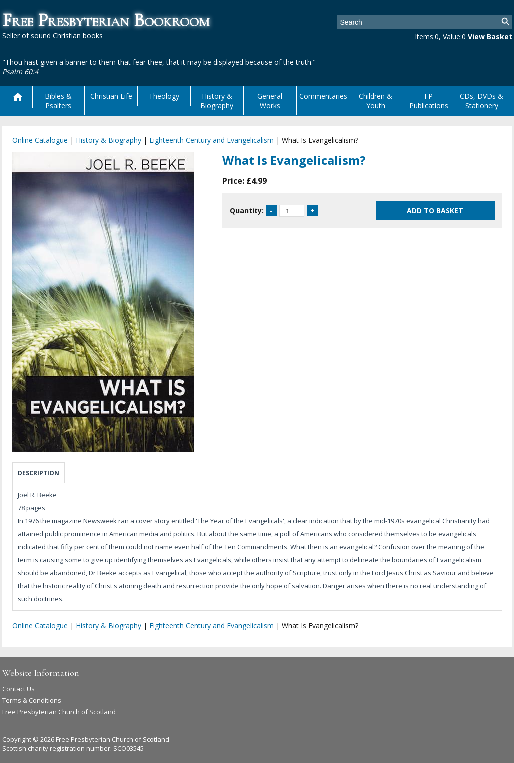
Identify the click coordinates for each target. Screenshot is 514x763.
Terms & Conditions (31, 700)
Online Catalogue (40, 140)
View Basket (490, 36)
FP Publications (428, 100)
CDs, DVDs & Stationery (481, 100)
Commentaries (323, 96)
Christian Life (111, 96)
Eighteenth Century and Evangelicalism (211, 140)
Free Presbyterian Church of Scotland (59, 711)
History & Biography (216, 100)
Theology (164, 96)
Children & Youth (375, 100)
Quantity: (247, 210)
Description (38, 473)
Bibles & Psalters (58, 100)
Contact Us (18, 688)
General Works (269, 100)
